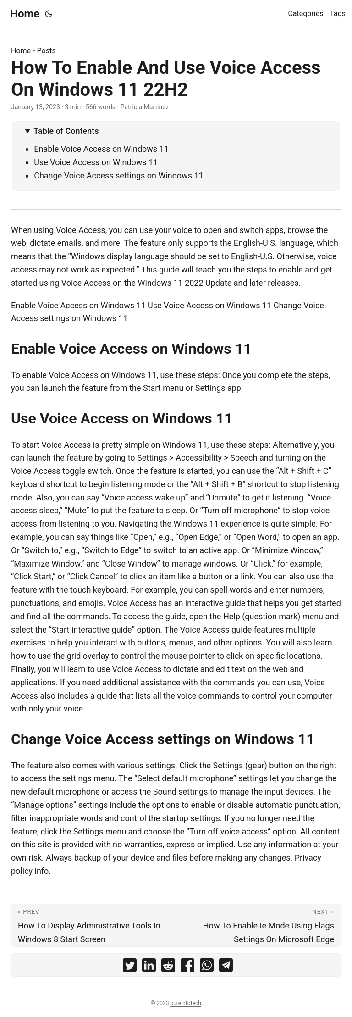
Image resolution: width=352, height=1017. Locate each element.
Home (24, 13)
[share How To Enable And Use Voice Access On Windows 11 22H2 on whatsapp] (207, 967)
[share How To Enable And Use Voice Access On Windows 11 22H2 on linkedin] (149, 967)
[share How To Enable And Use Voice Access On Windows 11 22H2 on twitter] (130, 967)
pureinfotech (185, 1003)
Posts (46, 50)
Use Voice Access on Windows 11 (96, 162)
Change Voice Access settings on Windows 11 (118, 175)
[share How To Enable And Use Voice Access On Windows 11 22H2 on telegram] (226, 967)
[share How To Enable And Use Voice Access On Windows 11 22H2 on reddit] (168, 967)
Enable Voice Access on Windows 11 (101, 149)
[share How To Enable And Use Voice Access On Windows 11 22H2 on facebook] (187, 967)
